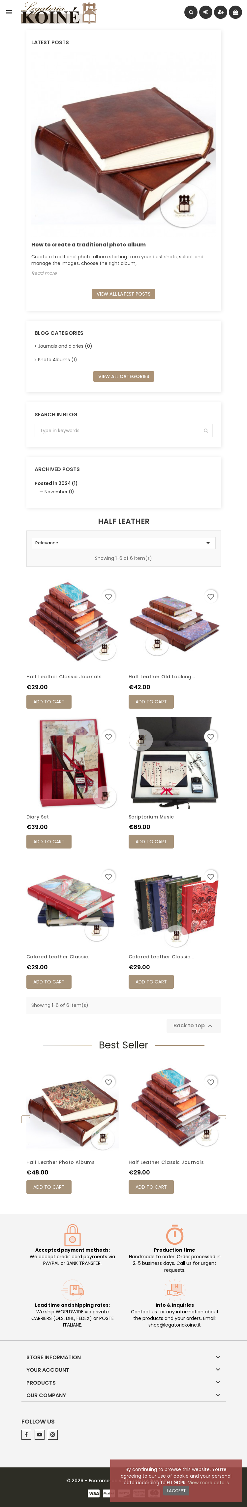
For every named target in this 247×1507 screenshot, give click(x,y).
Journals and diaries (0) (65, 346)
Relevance (123, 543)
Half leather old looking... (162, 676)
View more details (208, 1482)
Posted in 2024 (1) (56, 483)
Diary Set (37, 817)
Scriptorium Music (151, 817)
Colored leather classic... (59, 956)
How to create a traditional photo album (88, 244)
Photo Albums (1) (57, 359)
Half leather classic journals (64, 676)
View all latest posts (123, 294)
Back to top (193, 1026)
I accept (176, 1491)
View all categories (123, 376)
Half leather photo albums (60, 1162)
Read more (44, 273)
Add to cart (49, 701)
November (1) (59, 492)
